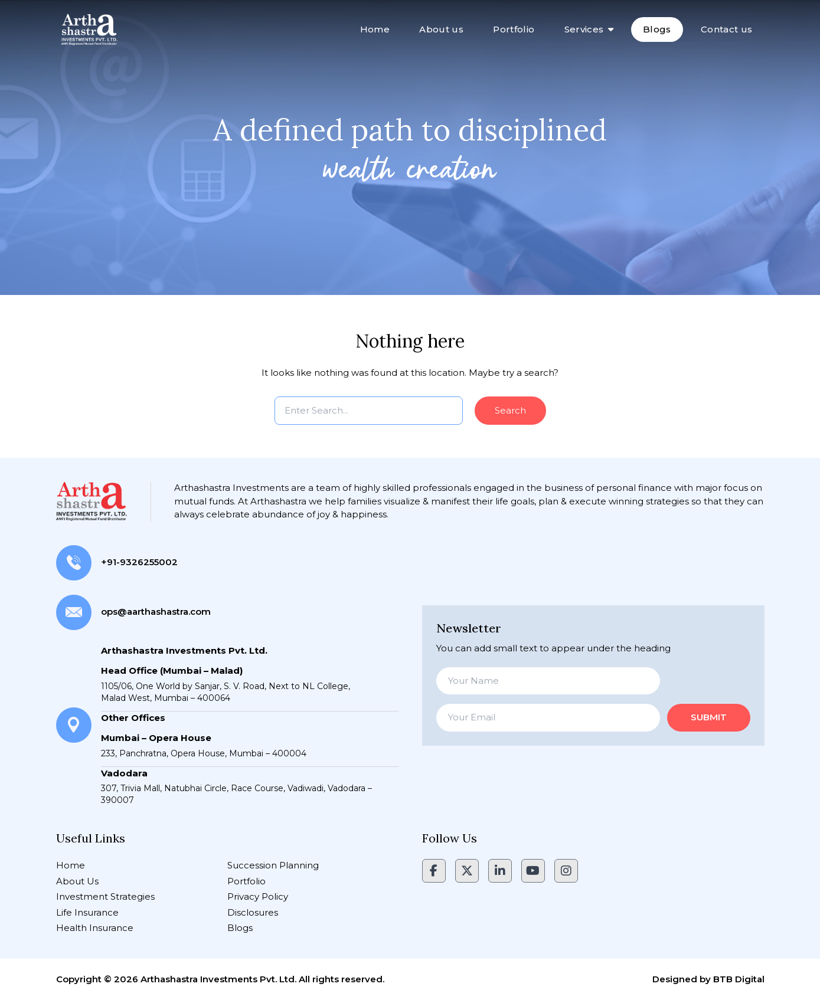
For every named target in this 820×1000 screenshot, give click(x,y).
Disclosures (252, 912)
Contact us (727, 29)
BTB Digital (739, 979)
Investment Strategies (105, 896)
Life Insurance (87, 912)
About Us (77, 881)
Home (375, 29)
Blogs (657, 29)
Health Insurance (94, 927)
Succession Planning (273, 865)
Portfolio (513, 29)
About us (441, 29)
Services (584, 29)
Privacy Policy (257, 896)
